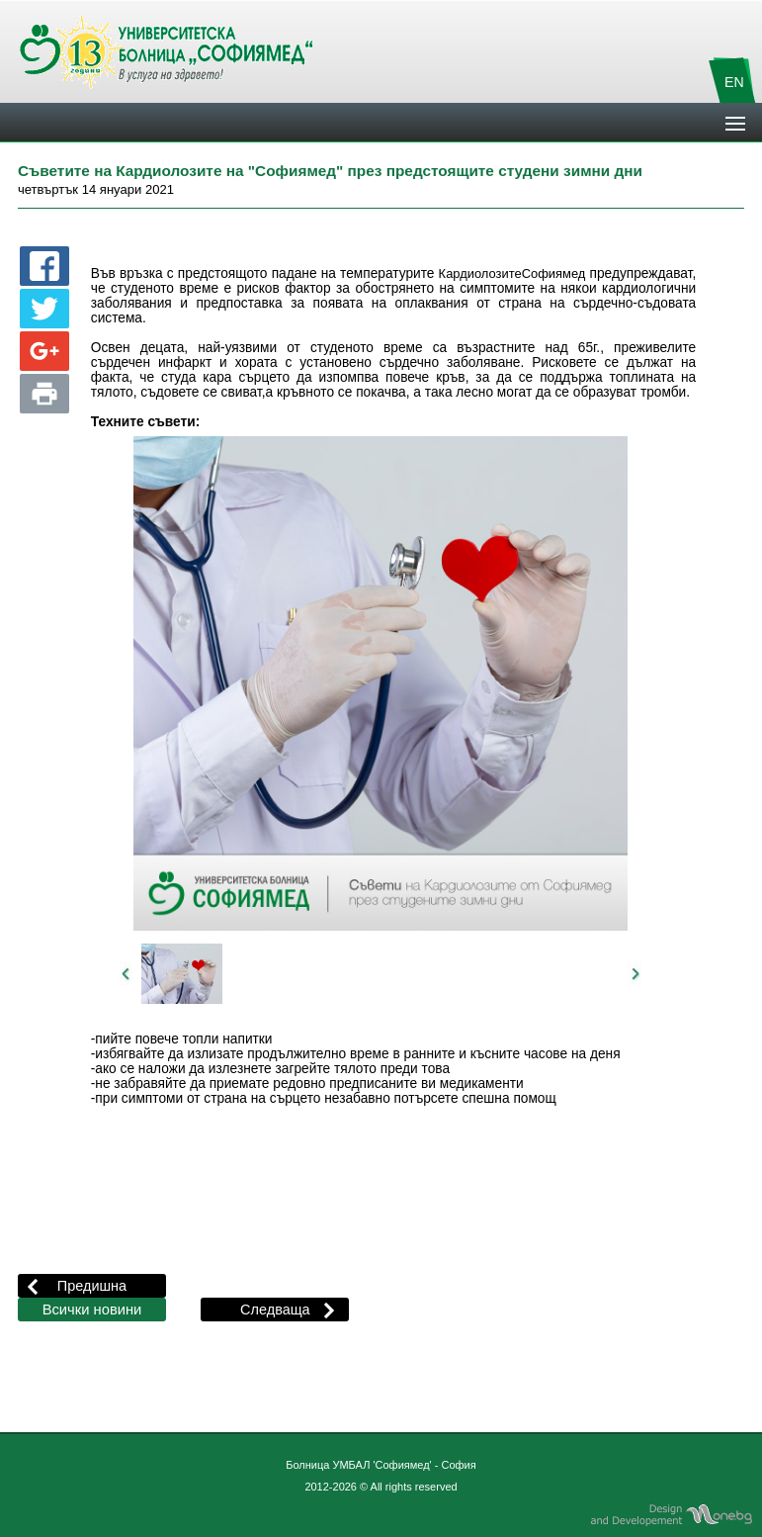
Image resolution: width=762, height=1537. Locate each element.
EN (734, 82)
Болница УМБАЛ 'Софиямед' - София (380, 1465)
